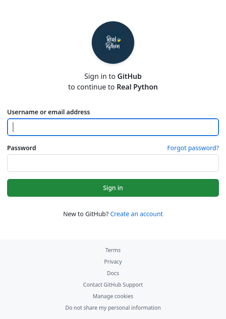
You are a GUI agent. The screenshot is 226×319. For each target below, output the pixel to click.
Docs (113, 273)
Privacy (113, 261)
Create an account (136, 214)
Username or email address (48, 112)
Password (21, 148)
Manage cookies (113, 296)
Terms (113, 250)
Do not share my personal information (113, 307)
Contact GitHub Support (113, 284)
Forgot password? (193, 148)
